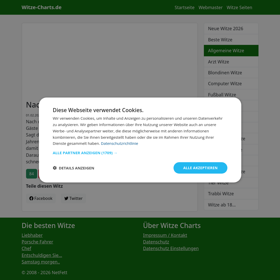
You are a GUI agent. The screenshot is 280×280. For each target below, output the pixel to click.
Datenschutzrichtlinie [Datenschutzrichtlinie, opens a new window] (119, 143)
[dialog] (140, 140)
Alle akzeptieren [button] (200, 167)
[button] (140, 152)
